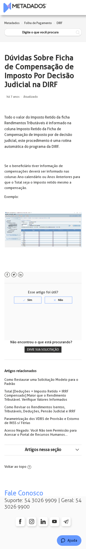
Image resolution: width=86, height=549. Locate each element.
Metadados (11, 23)
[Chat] (69, 540)
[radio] (28, 300)
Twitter (14, 275)
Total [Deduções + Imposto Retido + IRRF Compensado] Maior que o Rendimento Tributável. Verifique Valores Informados (36, 395)
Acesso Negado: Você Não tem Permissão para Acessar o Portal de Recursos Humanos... (40, 432)
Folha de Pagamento (38, 23)
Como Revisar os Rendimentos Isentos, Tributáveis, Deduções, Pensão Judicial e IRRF (39, 409)
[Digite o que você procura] (43, 32)
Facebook (7, 275)
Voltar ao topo (17, 467)
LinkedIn (20, 275)
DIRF (59, 23)
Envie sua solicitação (43, 349)
